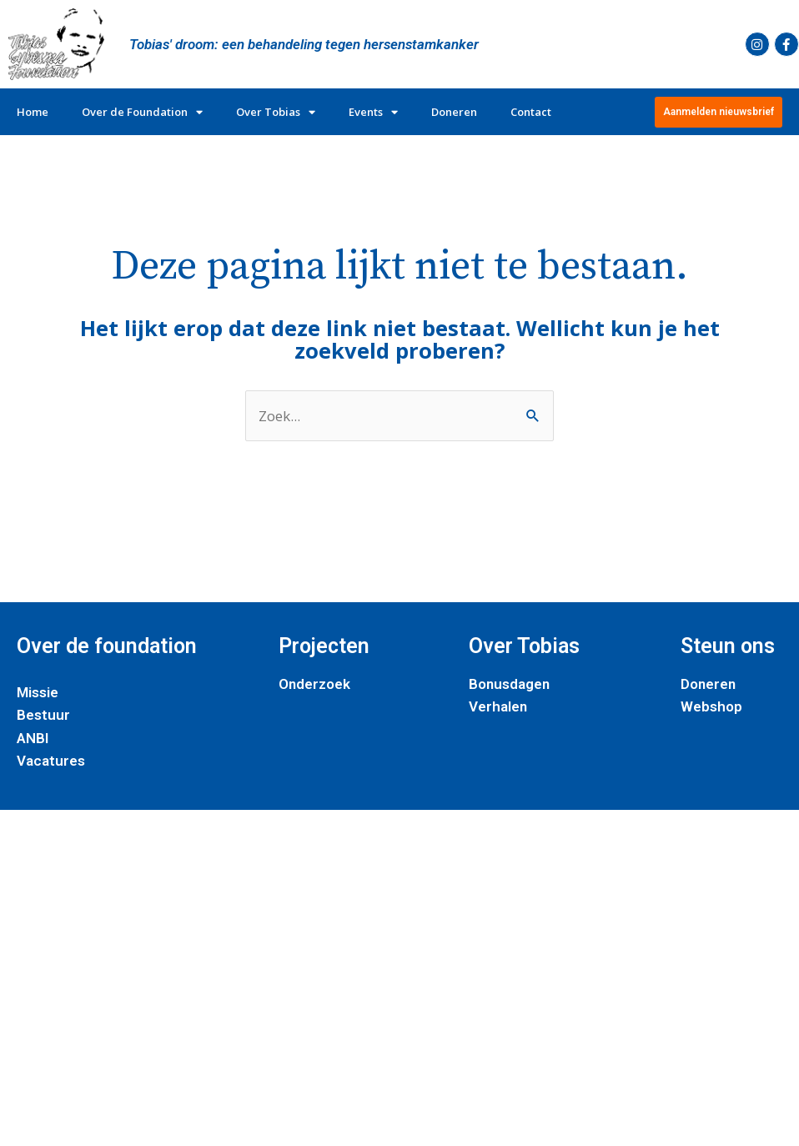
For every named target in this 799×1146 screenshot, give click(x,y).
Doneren (454, 111)
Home (32, 111)
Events (373, 112)
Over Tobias (275, 112)
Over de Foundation (142, 112)
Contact (530, 111)
